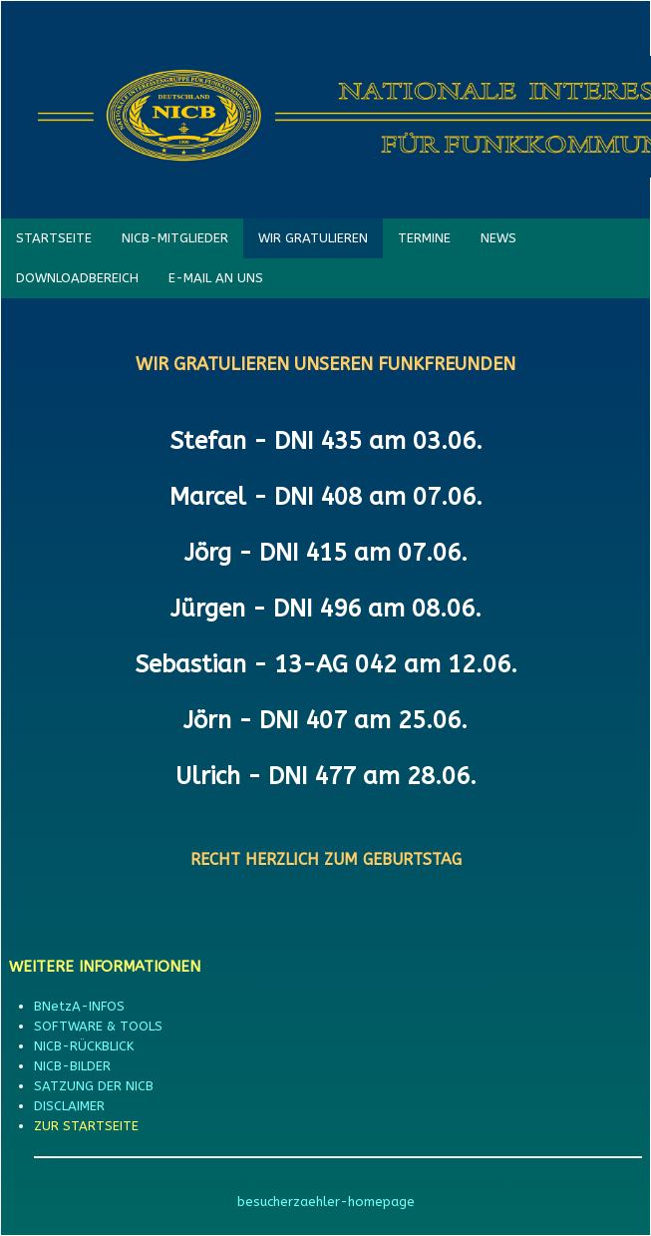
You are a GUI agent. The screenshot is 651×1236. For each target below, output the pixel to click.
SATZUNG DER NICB (94, 1085)
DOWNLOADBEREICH (77, 277)
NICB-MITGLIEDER (175, 237)
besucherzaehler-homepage (326, 1201)
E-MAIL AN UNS (215, 277)
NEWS (498, 237)
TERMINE (424, 237)
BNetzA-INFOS (79, 1006)
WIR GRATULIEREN (313, 237)
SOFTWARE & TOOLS (98, 1026)
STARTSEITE (54, 237)
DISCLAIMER (69, 1105)
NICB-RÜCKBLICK (84, 1045)
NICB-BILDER (72, 1065)
